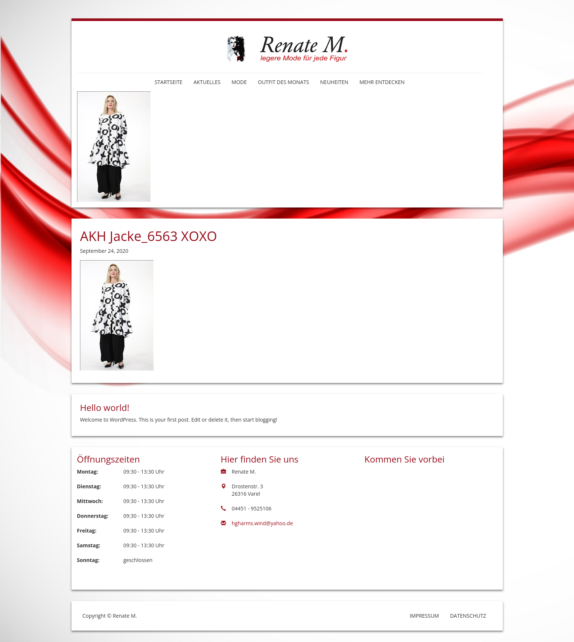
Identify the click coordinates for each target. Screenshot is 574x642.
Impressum (424, 615)
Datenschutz (468, 615)
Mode (239, 82)
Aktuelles (207, 82)
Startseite (168, 82)
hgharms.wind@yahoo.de (262, 523)
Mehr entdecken (382, 82)
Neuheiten (334, 82)
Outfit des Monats (283, 82)
